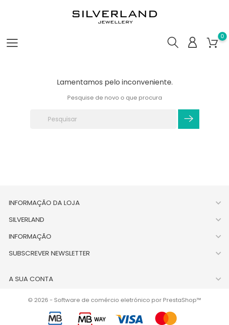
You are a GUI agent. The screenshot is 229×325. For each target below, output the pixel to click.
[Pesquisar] (103, 119)
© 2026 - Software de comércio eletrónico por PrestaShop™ (114, 300)
